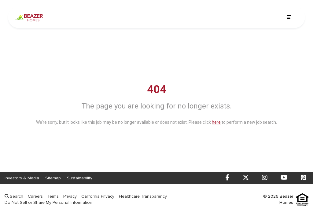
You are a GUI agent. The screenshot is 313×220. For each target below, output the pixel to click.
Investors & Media (22, 178)
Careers (35, 196)
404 (156, 89)
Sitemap (53, 178)
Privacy (70, 196)
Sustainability (79, 178)
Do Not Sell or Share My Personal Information (48, 202)
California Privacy (97, 196)
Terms (53, 196)
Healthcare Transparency (143, 196)
